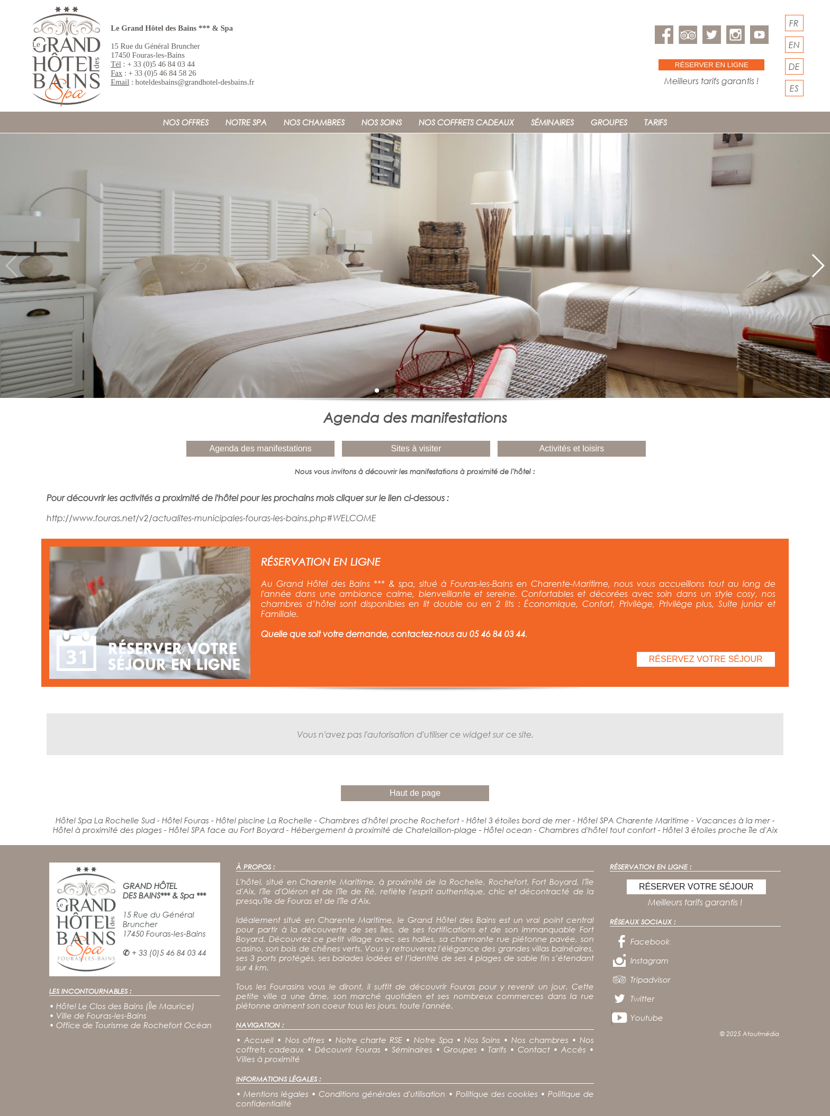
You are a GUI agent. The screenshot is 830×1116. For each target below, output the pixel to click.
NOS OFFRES (186, 122)
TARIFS (655, 122)
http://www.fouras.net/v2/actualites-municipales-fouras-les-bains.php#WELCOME (211, 518)
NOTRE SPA (246, 122)
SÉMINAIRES (552, 122)
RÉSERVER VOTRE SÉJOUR (696, 886)
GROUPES (609, 122)
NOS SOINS (382, 122)
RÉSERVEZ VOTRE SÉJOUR (706, 659)
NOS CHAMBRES (314, 122)
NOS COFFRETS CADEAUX (466, 122)
